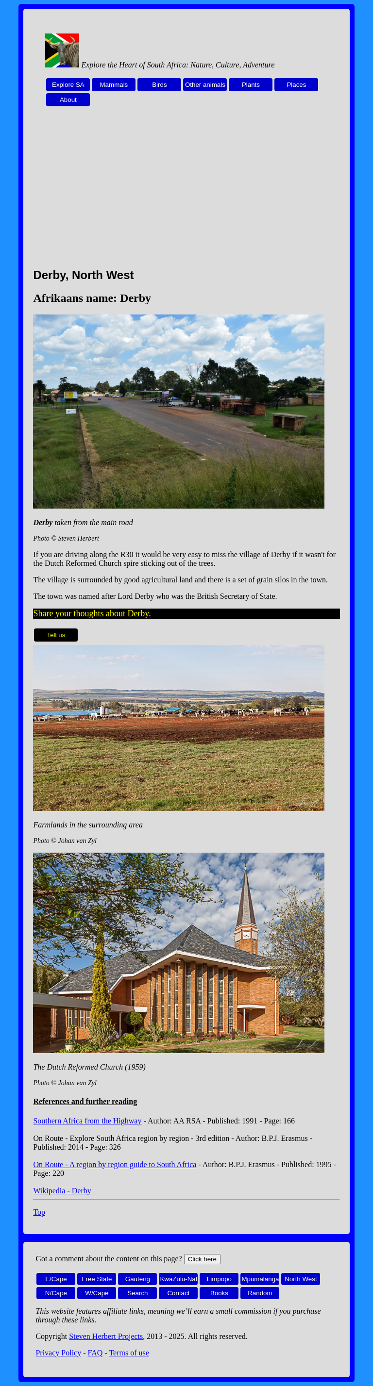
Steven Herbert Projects (106, 1336)
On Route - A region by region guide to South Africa (114, 1164)
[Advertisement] (187, 193)
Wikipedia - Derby (62, 1191)
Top (39, 1212)
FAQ (95, 1353)
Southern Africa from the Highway (87, 1121)
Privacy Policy (58, 1353)
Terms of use (129, 1353)
